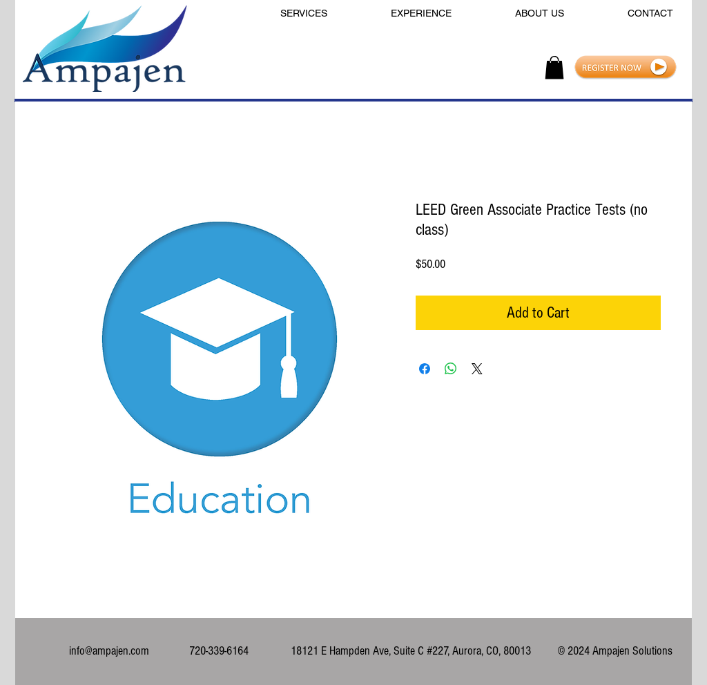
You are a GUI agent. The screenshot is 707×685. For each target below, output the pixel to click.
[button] (554, 67)
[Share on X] (477, 368)
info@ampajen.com (109, 651)
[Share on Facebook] (424, 368)
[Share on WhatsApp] (451, 368)
